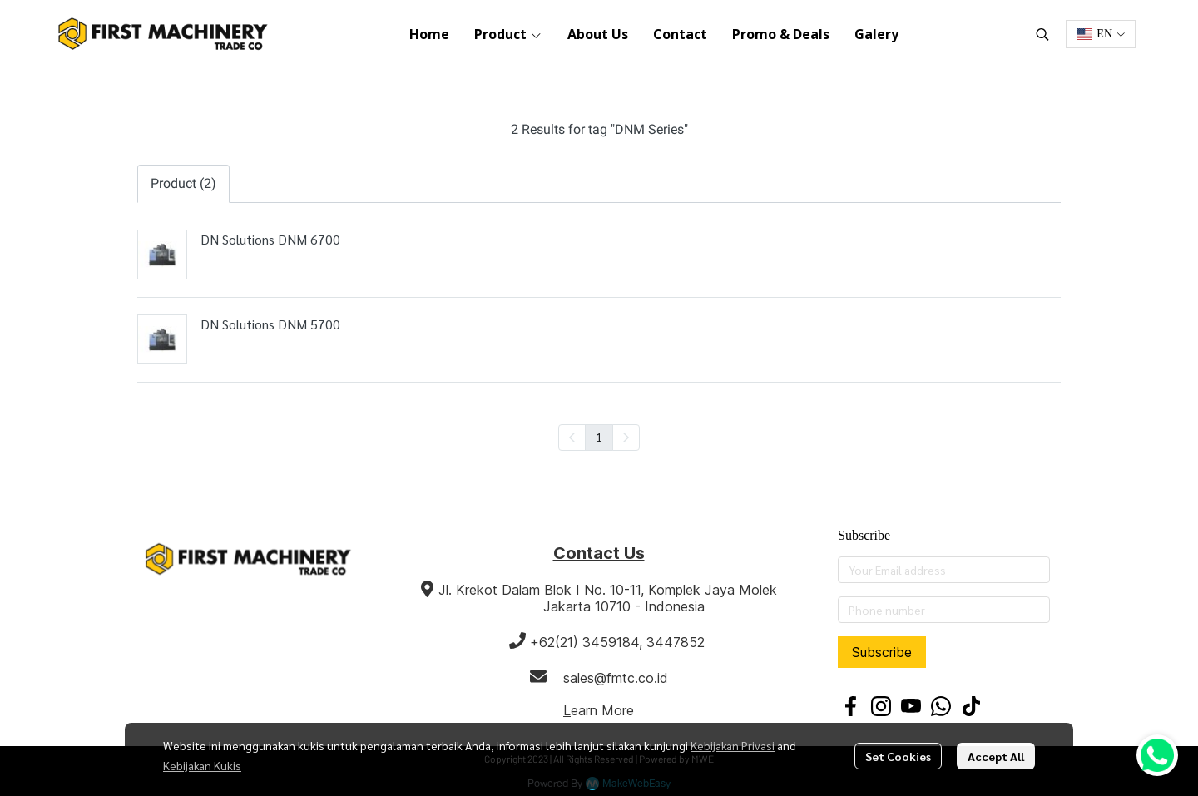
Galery (876, 34)
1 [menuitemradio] (599, 436)
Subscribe (882, 652)
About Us (597, 34)
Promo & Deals (780, 34)
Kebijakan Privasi (733, 745)
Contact (680, 34)
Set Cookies (898, 756)
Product (508, 34)
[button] (1042, 34)
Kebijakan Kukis (202, 765)
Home (429, 34)
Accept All (996, 756)
